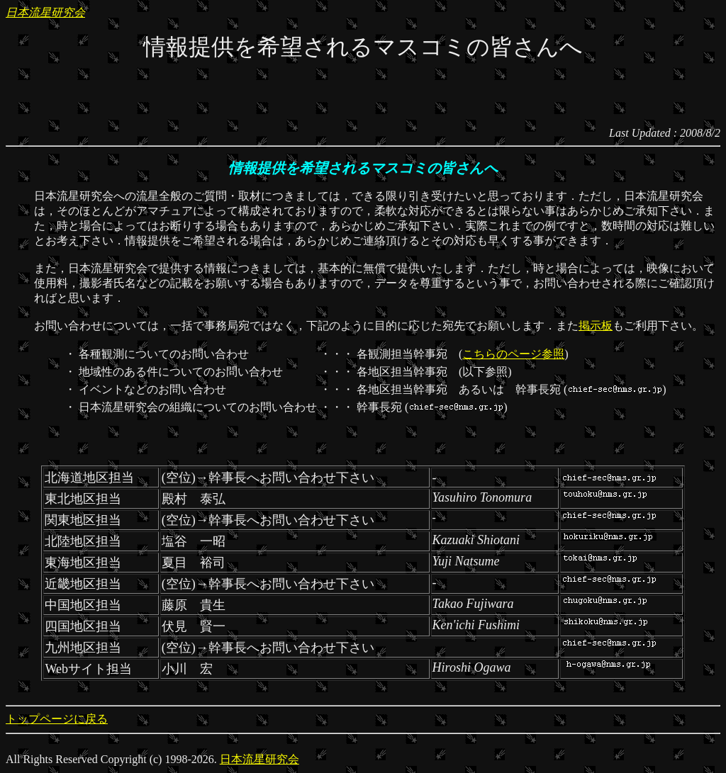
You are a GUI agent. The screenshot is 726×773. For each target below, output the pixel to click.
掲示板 (596, 326)
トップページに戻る (57, 719)
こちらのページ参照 (513, 354)
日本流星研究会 (45, 12)
